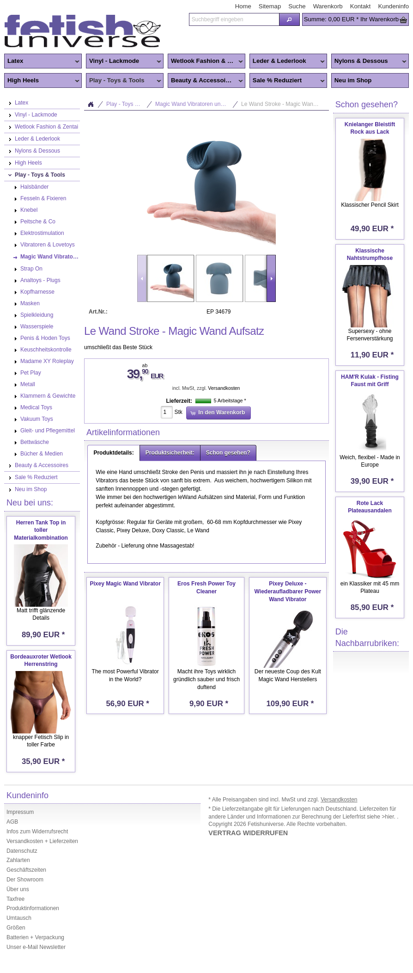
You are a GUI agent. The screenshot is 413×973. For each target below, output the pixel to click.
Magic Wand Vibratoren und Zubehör (196, 104)
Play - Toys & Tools (123, 81)
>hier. (389, 816)
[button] (289, 19)
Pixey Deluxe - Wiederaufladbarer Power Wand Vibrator (288, 591)
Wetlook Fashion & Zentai (206, 61)
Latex (41, 61)
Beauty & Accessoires (205, 81)
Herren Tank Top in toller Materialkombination (41, 530)
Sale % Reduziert (287, 81)
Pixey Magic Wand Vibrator (125, 583)
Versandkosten (224, 388)
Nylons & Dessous (369, 61)
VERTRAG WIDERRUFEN (248, 833)
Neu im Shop (353, 80)
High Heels (41, 81)
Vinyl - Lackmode (123, 61)
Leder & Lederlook (287, 61)
